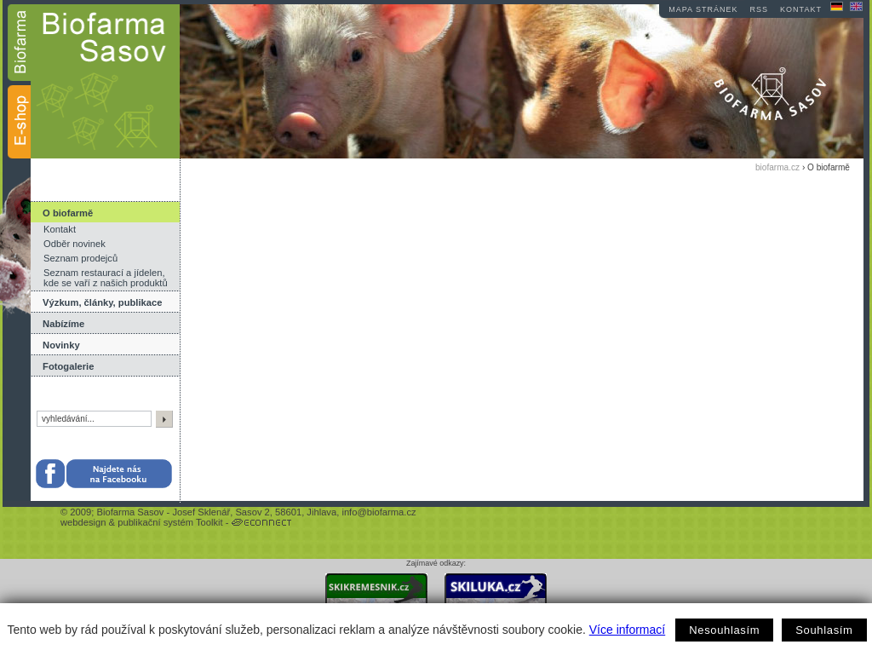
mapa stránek (702, 9)
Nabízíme (63, 324)
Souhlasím (823, 630)
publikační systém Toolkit (170, 522)
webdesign (83, 522)
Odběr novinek (74, 244)
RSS (759, 9)
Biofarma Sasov (130, 512)
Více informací (627, 629)
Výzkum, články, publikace (102, 302)
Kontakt (59, 229)
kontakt (801, 9)
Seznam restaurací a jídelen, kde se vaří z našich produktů (105, 278)
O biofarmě (68, 213)
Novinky (61, 345)
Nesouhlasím (724, 630)
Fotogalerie (68, 366)
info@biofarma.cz (378, 512)
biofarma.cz (777, 167)
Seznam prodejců (80, 258)
